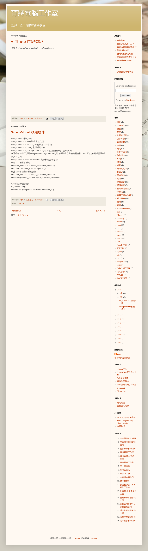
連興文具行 (122, 169)
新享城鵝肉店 (123, 50)
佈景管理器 (122, 135)
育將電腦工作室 (34, 13)
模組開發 (121, 185)
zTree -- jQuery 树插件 (126, 417)
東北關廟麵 (125, 466)
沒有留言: (39, 118)
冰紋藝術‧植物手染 (125, 72)
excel (119, 235)
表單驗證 (121, 426)
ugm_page (121, 272)
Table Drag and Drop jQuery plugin (125, 422)
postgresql (121, 262)
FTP (118, 242)
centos (119, 222)
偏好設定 (121, 155)
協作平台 (121, 139)
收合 (119, 129)
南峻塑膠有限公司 (128, 521)
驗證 (119, 205)
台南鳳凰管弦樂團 (125, 54)
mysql (119, 252)
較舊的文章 (100, 211)
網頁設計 (121, 182)
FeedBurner (131, 100)
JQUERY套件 (122, 378)
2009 (120, 335)
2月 (121, 297)
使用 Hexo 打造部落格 (27, 42)
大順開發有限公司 (128, 517)
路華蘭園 (121, 40)
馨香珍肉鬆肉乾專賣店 (127, 47)
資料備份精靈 (123, 406)
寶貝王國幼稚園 (124, 195)
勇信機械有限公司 (125, 60)
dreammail (121, 388)
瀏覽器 (120, 192)
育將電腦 (121, 142)
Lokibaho (76, 538)
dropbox (120, 232)
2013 (120, 319)
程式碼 (120, 172)
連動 (119, 165)
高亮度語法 (122, 152)
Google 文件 (122, 245)
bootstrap (120, 218)
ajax (118, 212)
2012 (120, 323)
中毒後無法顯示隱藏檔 (127, 385)
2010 (120, 331)
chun (119, 225)
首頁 (59, 211)
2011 (120, 327)
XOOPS (21, 204)
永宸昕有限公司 (127, 477)
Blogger (120, 215)
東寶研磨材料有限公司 (127, 57)
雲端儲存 (121, 175)
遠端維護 (121, 403)
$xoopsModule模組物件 (28, 132)
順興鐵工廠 (125, 474)
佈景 (119, 132)
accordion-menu (123, 208)
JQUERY (120, 248)
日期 (119, 122)
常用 (119, 159)
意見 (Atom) (23, 215)
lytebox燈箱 (122, 369)
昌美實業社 (125, 481)
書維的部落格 (123, 381)
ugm (119, 354)
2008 (120, 339)
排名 (119, 162)
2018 (120, 290)
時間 (119, 149)
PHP (119, 258)
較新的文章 (17, 211)
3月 (121, 293)
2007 (120, 343)
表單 (119, 145)
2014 (120, 315)
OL (118, 255)
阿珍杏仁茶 (125, 470)
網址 (119, 179)
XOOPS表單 (122, 278)
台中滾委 (121, 125)
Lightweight (121, 391)
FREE (119, 238)
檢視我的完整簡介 (122, 358)
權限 (119, 202)
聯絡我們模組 (123, 189)
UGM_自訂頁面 (123, 268)
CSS (118, 228)
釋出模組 (121, 198)
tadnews (120, 265)
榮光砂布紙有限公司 (126, 44)
